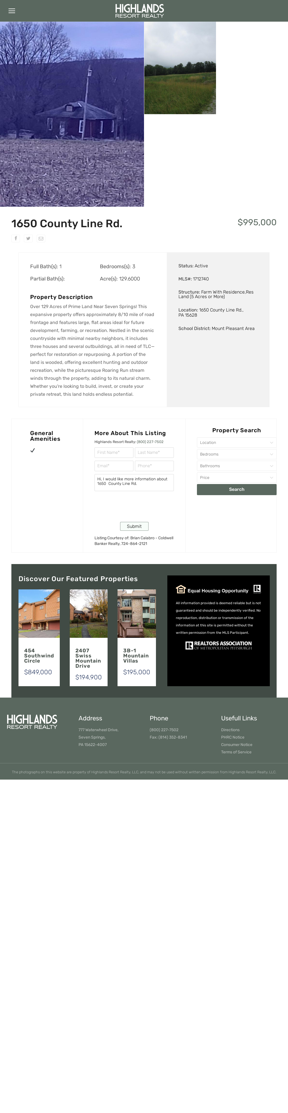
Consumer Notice (236, 744)
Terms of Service (236, 752)
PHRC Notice (232, 737)
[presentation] (137, 506)
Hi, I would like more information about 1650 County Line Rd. (134, 482)
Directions (230, 729)
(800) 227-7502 (150, 442)
